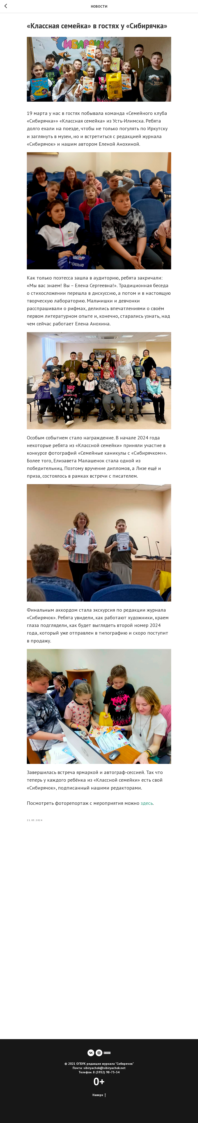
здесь (147, 803)
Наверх (99, 1095)
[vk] (90, 1052)
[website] (99, 1052)
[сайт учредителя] (107, 1052)
